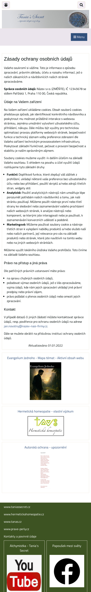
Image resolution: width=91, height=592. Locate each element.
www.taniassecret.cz (17, 507)
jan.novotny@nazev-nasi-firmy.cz (25, 326)
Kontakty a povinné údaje (20, 536)
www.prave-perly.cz (16, 529)
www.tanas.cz (12, 521)
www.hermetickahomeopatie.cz (24, 514)
